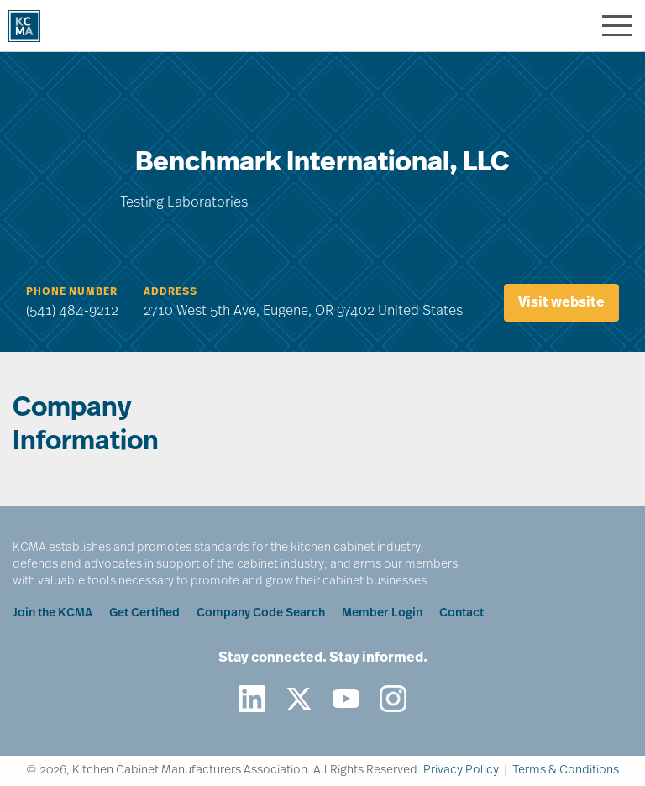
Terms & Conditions (565, 770)
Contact (461, 613)
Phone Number (72, 292)
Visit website (561, 303)
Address (170, 292)
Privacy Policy (461, 770)
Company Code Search (261, 613)
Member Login (382, 613)
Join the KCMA (52, 613)
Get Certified (144, 613)
